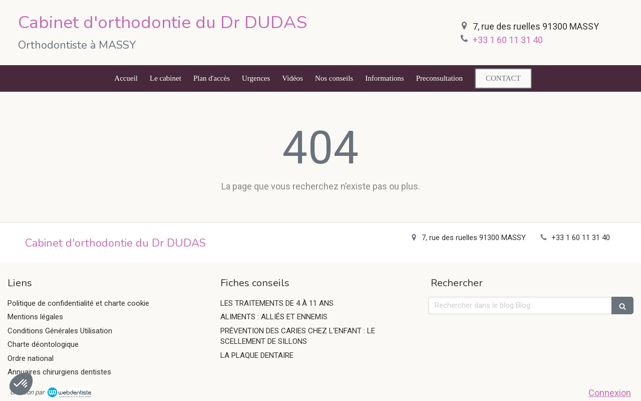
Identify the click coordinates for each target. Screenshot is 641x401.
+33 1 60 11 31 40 (508, 40)
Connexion (609, 392)
